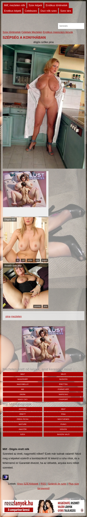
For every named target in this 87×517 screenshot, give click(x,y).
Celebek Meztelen (31, 32)
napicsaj (63, 394)
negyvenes (63, 419)
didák (23, 394)
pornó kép (63, 389)
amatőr (23, 429)
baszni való (63, 434)
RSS (43, 483)
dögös (63, 429)
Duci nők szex (48, 10)
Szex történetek (12, 32)
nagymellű (22, 384)
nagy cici (22, 399)
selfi (63, 374)
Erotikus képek (12, 10)
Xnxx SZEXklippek (27, 483)
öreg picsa (22, 419)
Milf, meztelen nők (14, 5)
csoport (63, 399)
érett (23, 414)
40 (17, 260)
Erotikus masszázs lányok (58, 32)
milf (23, 260)
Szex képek (35, 5)
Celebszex (31, 10)
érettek (63, 384)
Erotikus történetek (56, 5)
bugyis (44, 260)
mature (23, 424)
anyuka (22, 409)
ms (22, 389)
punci (63, 424)
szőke (30, 260)
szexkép (37, 306)
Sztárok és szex (57, 483)
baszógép (22, 379)
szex (22, 434)
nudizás (63, 379)
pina (37, 260)
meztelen (16, 316)
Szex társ (65, 10)
